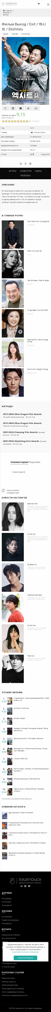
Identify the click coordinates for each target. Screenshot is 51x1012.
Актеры (12, 171)
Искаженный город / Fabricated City (27, 779)
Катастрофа (26, 34)
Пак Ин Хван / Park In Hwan (38, 280)
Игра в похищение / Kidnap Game (36, 567)
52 (13, 118)
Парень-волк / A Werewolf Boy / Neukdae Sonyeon (29, 790)
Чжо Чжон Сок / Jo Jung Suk (38, 221)
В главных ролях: (12, 215)
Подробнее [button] (45, 154)
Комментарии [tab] (19, 462)
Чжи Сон (30, 656)
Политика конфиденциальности (14, 995)
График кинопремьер (10, 920)
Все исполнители (9, 938)
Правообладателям (10, 985)
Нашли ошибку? (13, 490)
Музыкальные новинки (11, 935)
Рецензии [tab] (34, 462)
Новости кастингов (14, 497)
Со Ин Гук (31, 534)
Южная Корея (39, 132)
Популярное (7, 905)
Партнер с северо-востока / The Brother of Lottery (27, 843)
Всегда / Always (19, 718)
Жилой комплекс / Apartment (36, 628)
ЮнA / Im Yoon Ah (34, 251)
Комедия (15, 34)
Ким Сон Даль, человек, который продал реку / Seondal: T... (31, 770)
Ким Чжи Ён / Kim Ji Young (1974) (37, 340)
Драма (5, 34)
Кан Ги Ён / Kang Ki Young (37, 369)
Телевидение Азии (9, 963)
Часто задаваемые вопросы (13, 992)
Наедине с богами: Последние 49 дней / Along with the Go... (31, 729)
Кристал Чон (32, 503)
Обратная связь (8, 978)
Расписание (6, 902)
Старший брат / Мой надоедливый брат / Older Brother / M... (31, 699)
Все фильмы (7, 916)
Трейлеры (25, 175)
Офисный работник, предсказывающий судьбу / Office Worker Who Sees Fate (38, 508)
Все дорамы (6, 898)
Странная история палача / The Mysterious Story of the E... (28, 834)
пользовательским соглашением (25, 952)
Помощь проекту (9, 981)
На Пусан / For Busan (21, 708)
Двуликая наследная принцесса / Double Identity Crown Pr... (27, 854)
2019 (32, 128)
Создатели (25, 171)
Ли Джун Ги (31, 564)
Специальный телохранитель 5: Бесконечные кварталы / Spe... (26, 824)
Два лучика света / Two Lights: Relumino (28, 738)
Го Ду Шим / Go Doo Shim (37, 310)
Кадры (38, 171)
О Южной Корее (8, 967)
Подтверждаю (25, 958)
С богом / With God (20, 759)
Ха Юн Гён (31, 625)
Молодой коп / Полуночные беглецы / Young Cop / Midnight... (30, 749)
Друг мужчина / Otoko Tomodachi (21, 812)
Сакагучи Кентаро (34, 595)
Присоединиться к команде (13, 988)
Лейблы (5, 942)
